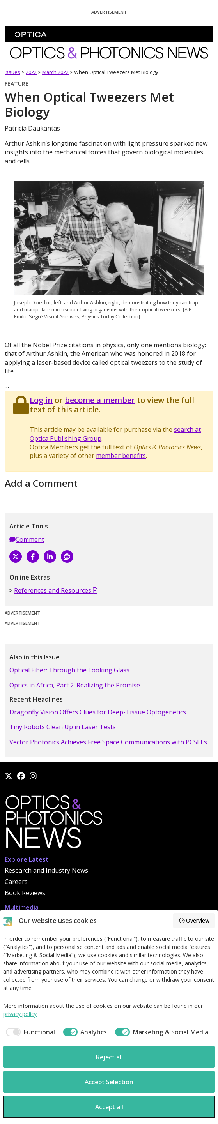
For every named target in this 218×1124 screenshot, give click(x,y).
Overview (194, 920)
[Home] (53, 824)
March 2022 (55, 72)
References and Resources (55, 590)
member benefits (121, 455)
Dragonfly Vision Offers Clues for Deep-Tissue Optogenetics (97, 712)
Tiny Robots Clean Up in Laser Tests (62, 727)
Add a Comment (41, 483)
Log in (41, 400)
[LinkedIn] (50, 556)
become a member (100, 400)
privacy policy (20, 1014)
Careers (16, 881)
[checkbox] (29, 1032)
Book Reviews (25, 893)
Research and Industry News (46, 870)
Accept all (109, 1107)
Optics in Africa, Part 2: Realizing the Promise (74, 685)
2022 (31, 72)
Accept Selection (109, 1082)
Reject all (109, 1057)
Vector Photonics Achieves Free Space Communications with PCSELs (108, 742)
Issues (12, 72)
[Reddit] (67, 556)
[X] (15, 556)
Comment (26, 539)
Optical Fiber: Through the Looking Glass (69, 670)
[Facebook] (33, 556)
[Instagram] (33, 776)
